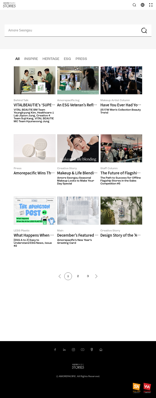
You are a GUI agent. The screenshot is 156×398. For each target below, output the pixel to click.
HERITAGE (51, 59)
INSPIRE (31, 59)
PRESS (81, 59)
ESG (67, 59)
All (17, 59)
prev (60, 276)
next (95, 276)
